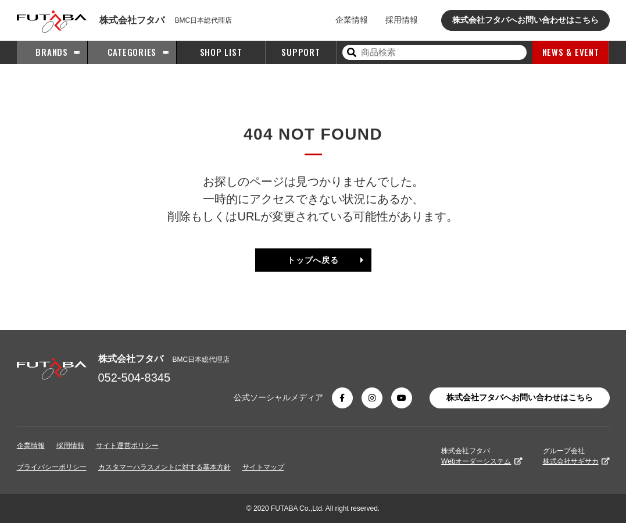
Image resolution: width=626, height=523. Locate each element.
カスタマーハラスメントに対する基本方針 (164, 467)
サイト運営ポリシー (127, 446)
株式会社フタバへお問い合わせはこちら (525, 19)
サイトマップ (263, 467)
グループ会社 (576, 456)
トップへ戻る (312, 260)
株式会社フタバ (481, 456)
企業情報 (351, 19)
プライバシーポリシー (52, 467)
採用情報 (401, 19)
